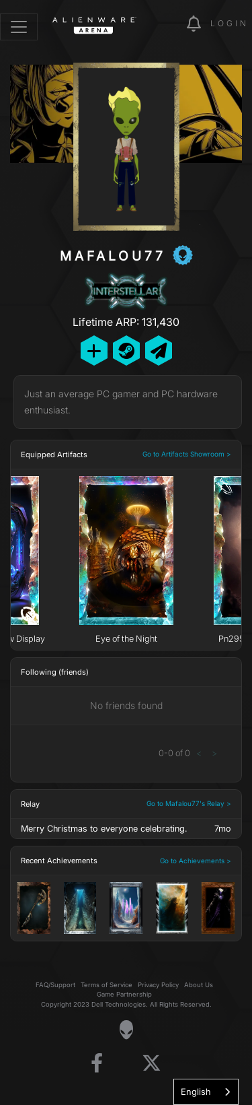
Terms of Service (106, 985)
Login (229, 23)
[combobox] (206, 1092)
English (196, 1091)
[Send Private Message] (158, 350)
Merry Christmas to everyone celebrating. (104, 829)
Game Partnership (124, 994)
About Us (198, 985)
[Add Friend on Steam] (126, 350)
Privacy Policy (158, 985)
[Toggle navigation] (19, 26)
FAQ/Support (55, 985)
